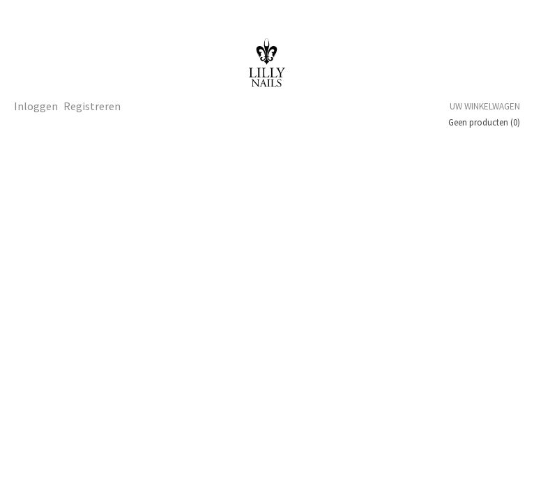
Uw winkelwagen (485, 106)
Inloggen (36, 106)
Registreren (92, 106)
